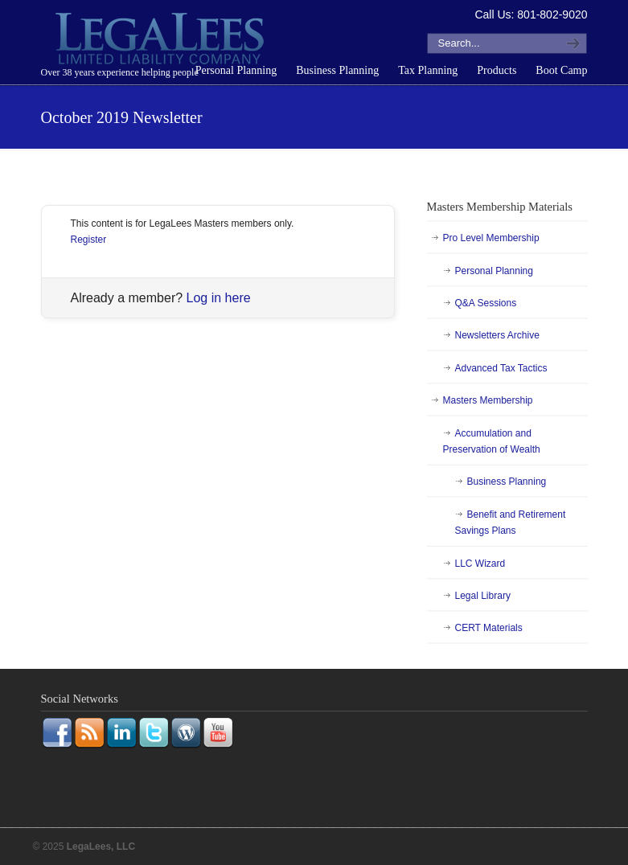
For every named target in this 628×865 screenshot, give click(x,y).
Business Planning (507, 481)
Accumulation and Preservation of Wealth (491, 441)
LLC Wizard (480, 563)
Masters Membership (488, 400)
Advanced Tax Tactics (501, 368)
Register (89, 239)
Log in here (219, 298)
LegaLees (161, 41)
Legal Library (483, 595)
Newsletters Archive (497, 335)
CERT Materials (489, 627)
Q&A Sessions (486, 303)
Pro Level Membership (491, 238)
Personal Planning (494, 271)
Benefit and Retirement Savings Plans (510, 522)
